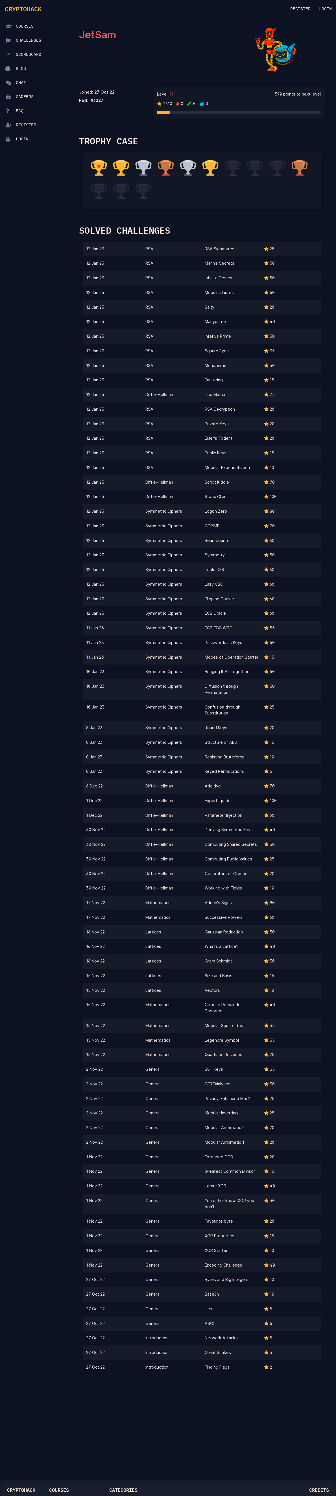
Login (325, 9)
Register (300, 9)
